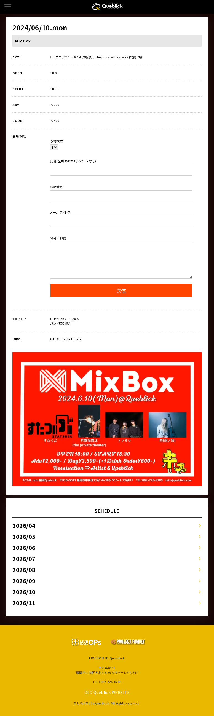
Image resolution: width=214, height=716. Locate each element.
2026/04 (24, 526)
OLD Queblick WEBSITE (107, 692)
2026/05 (24, 537)
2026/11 (24, 603)
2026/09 (24, 581)
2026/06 (24, 548)
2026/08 (24, 570)
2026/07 (24, 559)
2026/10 (24, 592)
